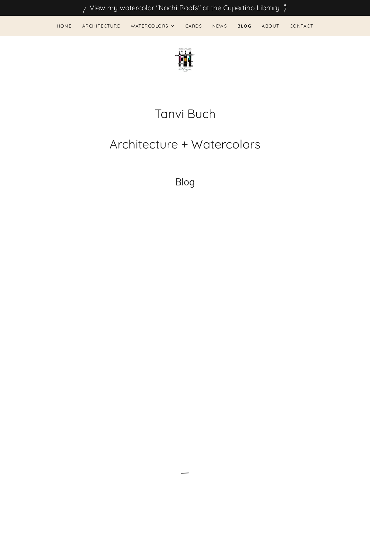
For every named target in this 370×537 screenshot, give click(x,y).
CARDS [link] (193, 26)
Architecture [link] (101, 26)
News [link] (219, 26)
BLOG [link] (244, 26)
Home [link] (64, 26)
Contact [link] (301, 26)
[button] (153, 26)
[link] (185, 59)
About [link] (270, 26)
